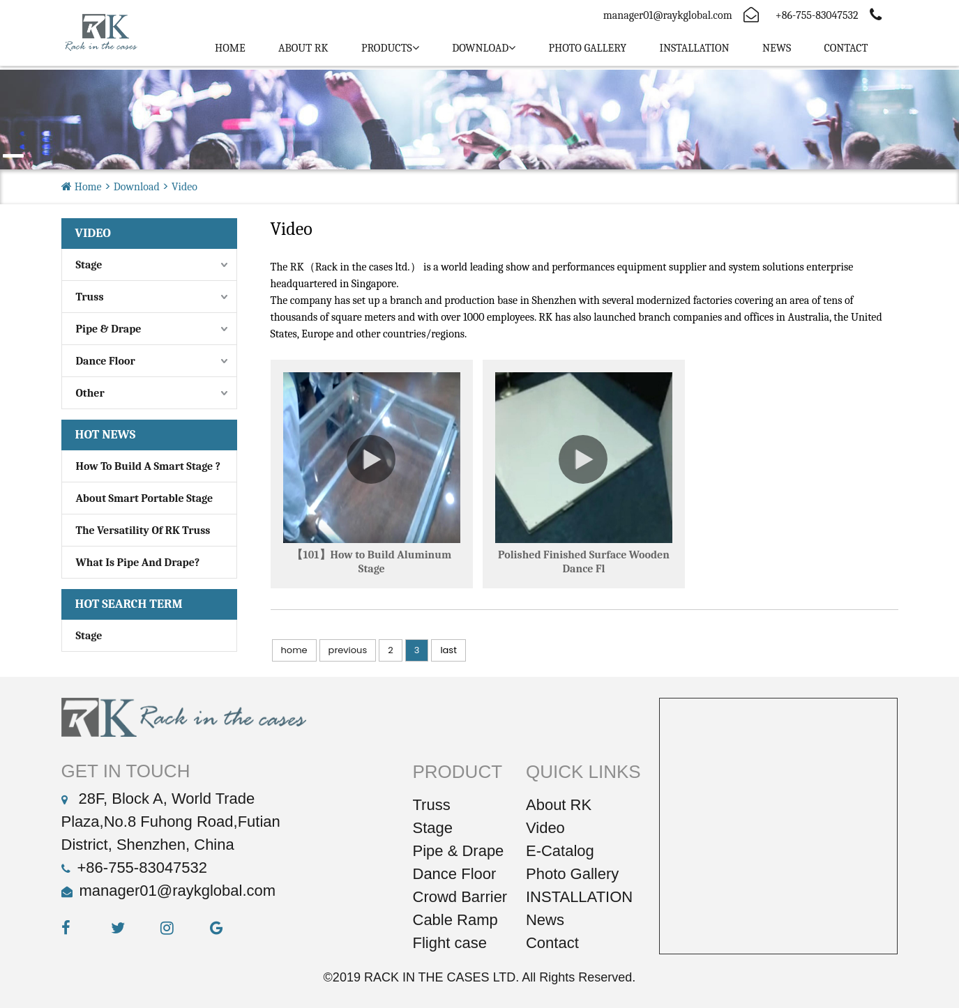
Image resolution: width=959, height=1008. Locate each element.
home (294, 650)
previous (348, 650)
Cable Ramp (455, 920)
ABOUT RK (303, 48)
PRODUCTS (386, 48)
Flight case (450, 943)
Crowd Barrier (460, 897)
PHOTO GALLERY (588, 48)
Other (90, 393)
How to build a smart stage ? (148, 466)
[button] (13, 156)
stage (89, 635)
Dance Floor (105, 361)
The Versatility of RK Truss (143, 530)
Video (184, 187)
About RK (558, 805)
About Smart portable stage (144, 498)
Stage (89, 265)
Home (230, 48)
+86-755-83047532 (142, 867)
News (776, 48)
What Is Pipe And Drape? (138, 562)
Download (480, 48)
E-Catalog (560, 851)
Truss (90, 297)
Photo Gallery (572, 874)
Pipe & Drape (109, 329)
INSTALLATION (694, 48)
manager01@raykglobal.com (667, 15)
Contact (846, 48)
